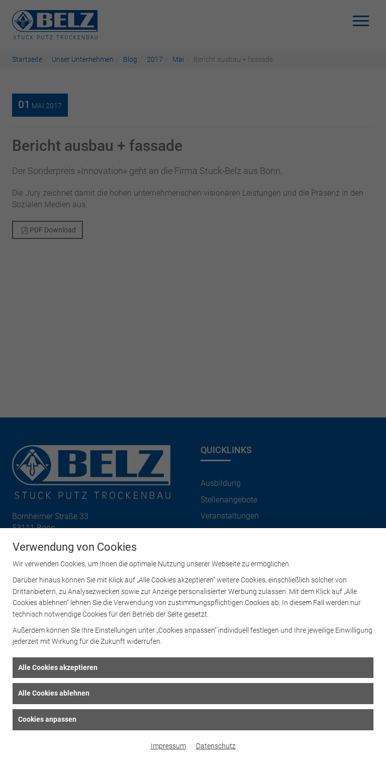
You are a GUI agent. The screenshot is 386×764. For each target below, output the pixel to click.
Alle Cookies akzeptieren (58, 667)
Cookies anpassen (47, 719)
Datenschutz (216, 746)
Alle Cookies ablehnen (53, 693)
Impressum (168, 746)
